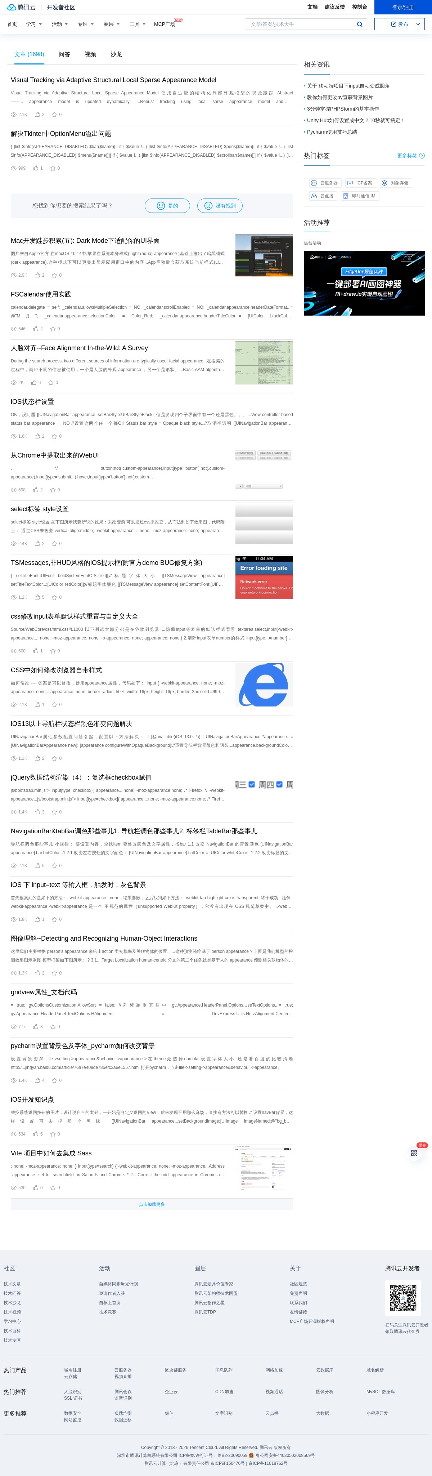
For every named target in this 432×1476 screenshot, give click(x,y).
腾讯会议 (123, 1391)
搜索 (360, 24)
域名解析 (375, 1370)
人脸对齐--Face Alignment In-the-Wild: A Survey (79, 348)
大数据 (322, 1413)
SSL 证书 (73, 1398)
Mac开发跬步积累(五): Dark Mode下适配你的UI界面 (85, 240)
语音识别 (123, 1398)
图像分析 (324, 1391)
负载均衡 (123, 1413)
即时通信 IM (359, 196)
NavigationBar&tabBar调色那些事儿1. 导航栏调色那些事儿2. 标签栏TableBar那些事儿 (134, 831)
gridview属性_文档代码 (44, 992)
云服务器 (324, 183)
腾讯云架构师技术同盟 (216, 1293)
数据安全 (72, 1413)
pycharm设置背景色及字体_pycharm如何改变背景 (83, 1045)
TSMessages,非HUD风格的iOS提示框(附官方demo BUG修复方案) (106, 562)
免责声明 (298, 1293)
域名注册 (72, 1370)
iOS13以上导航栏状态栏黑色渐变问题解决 (71, 723)
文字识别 (224, 1413)
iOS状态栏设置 (32, 401)
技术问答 (12, 1293)
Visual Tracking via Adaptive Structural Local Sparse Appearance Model (113, 80)
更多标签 (411, 156)
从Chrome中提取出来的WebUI (55, 455)
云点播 (322, 196)
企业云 (171, 1391)
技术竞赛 (107, 1312)
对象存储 (395, 183)
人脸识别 (72, 1391)
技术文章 (12, 1284)
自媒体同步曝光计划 (118, 1284)
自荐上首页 (110, 1302)
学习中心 (12, 1321)
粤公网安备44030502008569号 (285, 1455)
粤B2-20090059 (232, 1455)
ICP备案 (359, 183)
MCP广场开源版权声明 (312, 1321)
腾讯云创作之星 (209, 1302)
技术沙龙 (12, 1302)
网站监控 (72, 1419)
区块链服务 (175, 1370)
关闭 (419, 258)
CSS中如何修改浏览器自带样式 (56, 670)
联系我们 (298, 1302)
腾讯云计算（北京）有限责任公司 (176, 1463)
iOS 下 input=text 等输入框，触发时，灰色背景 (78, 884)
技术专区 (12, 1340)
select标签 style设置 (40, 509)
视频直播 (123, 1376)
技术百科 (12, 1330)
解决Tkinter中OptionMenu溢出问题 (61, 133)
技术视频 (12, 1312)
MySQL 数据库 (380, 1391)
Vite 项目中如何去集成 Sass (51, 1153)
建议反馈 (335, 7)
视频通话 (274, 1391)
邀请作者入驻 (112, 1293)
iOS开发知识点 (32, 1099)
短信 (169, 1413)
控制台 (359, 7)
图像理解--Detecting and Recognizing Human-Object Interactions (104, 938)
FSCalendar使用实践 (41, 294)
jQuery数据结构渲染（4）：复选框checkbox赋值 (81, 777)
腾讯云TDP (205, 1312)
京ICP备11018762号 (268, 1463)
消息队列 (224, 1370)
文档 (312, 7)
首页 (12, 24)
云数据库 (324, 1370)
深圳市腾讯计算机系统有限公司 (147, 1455)
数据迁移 (123, 1419)
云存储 (70, 1376)
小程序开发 (377, 1413)
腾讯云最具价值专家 (213, 1284)
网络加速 (274, 1370)
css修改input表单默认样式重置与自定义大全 (74, 616)
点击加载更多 (152, 1204)
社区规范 (298, 1284)
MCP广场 (164, 23)
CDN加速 (224, 1391)
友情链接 (298, 1312)
